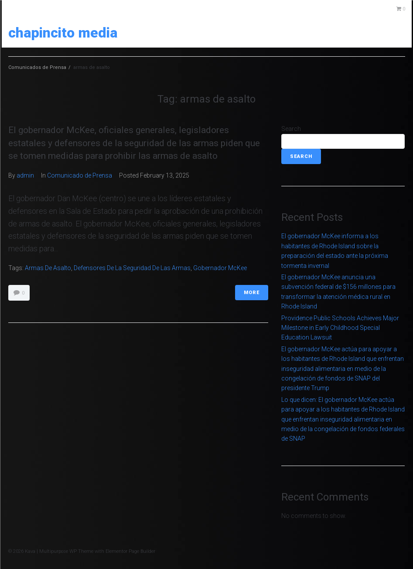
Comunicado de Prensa (79, 175)
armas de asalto (48, 267)
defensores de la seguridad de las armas (132, 267)
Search (291, 128)
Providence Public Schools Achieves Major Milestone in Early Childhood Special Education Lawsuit (340, 328)
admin (25, 175)
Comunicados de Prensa (37, 67)
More (251, 292)
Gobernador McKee (220, 267)
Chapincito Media (62, 32)
